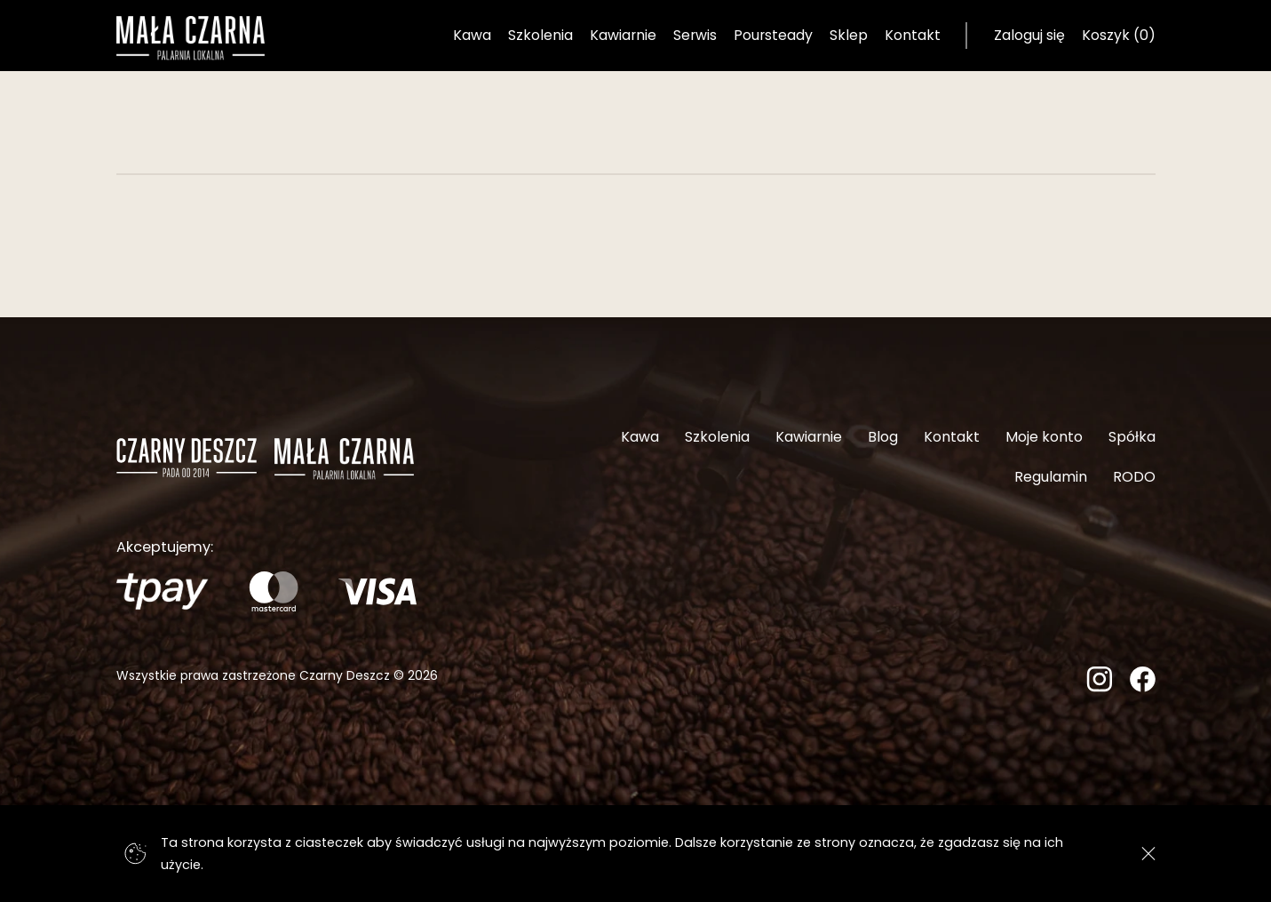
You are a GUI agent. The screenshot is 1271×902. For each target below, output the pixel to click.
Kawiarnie (623, 35)
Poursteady (773, 35)
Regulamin (1050, 477)
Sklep (849, 35)
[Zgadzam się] (1149, 853)
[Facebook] (1143, 686)
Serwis (695, 35)
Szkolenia (540, 35)
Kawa (472, 35)
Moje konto (1044, 437)
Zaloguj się (1029, 35)
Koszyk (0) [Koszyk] (1119, 35)
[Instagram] (1099, 686)
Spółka (1132, 437)
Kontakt (913, 35)
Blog (883, 437)
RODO (1134, 477)
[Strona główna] (191, 38)
